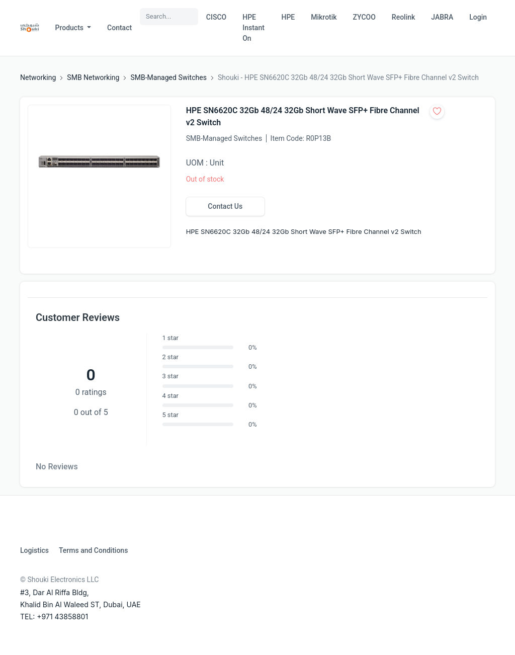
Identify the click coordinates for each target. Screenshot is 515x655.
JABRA (442, 17)
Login (478, 17)
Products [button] (70, 28)
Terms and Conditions (93, 550)
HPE (288, 17)
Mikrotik (323, 17)
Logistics (34, 550)
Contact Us (225, 206)
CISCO (216, 17)
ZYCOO (364, 17)
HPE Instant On (253, 27)
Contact (119, 28)
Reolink (403, 17)
